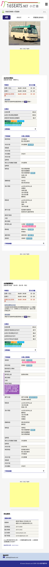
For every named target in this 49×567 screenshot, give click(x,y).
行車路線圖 (8, 243)
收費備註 (7, 129)
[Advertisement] (24, 62)
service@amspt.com (22, 536)
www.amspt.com (21, 533)
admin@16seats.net (12, 557)
